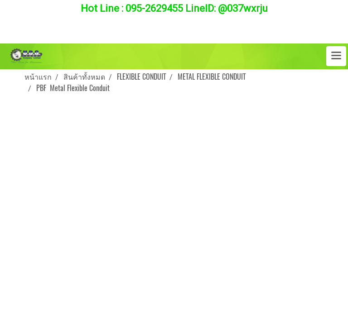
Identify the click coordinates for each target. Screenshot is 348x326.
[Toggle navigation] (336, 56)
